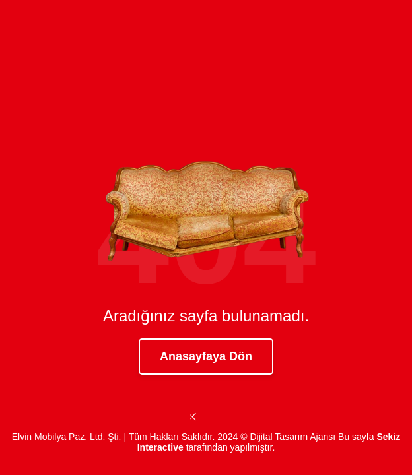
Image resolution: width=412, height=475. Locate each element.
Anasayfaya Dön (206, 356)
